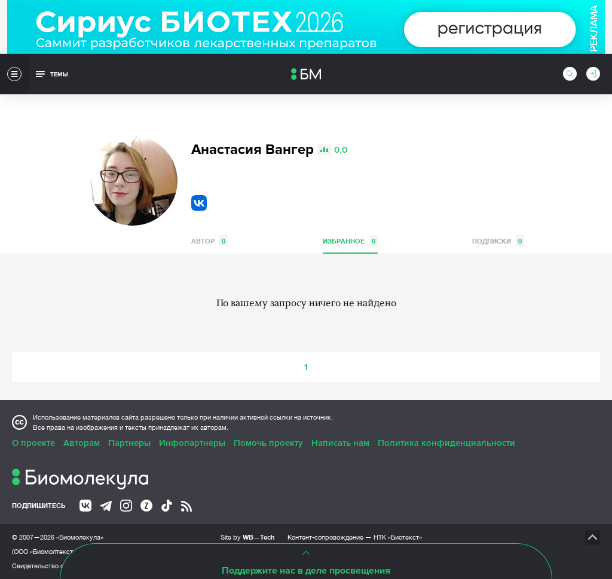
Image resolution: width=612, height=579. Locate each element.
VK (199, 203)
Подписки (498, 241)
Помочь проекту (268, 443)
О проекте (33, 443)
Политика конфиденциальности (446, 443)
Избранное (350, 241)
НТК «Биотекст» (398, 537)
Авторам (81, 443)
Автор (209, 241)
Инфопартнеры (192, 443)
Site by (248, 537)
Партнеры (129, 443)
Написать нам (340, 443)
